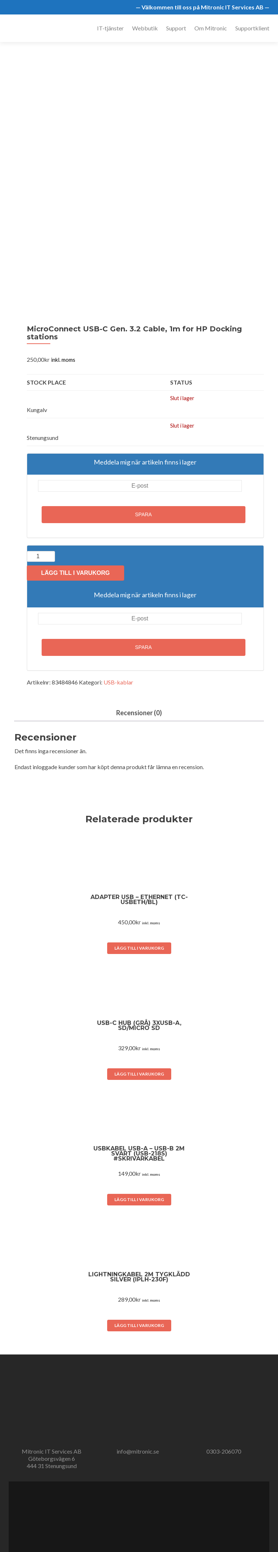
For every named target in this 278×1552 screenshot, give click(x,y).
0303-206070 (223, 1451)
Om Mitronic (210, 28)
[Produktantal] (41, 556)
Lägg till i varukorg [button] (139, 948)
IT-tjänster (110, 28)
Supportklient (252, 28)
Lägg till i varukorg (75, 573)
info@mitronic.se (138, 1451)
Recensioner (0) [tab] (139, 713)
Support (176, 28)
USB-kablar (118, 682)
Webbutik (145, 28)
